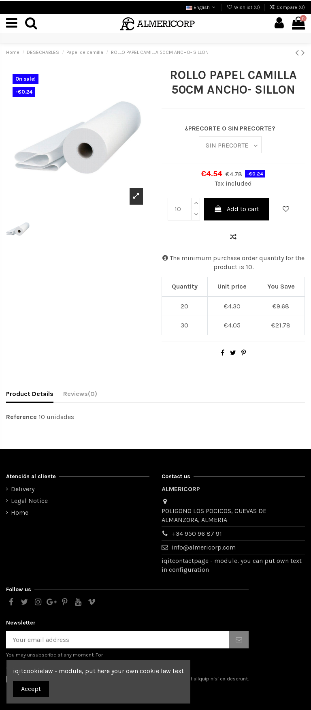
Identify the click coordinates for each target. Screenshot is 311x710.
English (201, 7)
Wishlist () (243, 7)
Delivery (22, 489)
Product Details (29, 394)
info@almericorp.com (204, 547)
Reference (21, 417)
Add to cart (237, 209)
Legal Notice (29, 501)
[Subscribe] (239, 639)
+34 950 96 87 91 (197, 533)
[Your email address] (117, 639)
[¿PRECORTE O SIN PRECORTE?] (230, 144)
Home (19, 512)
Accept (31, 689)
